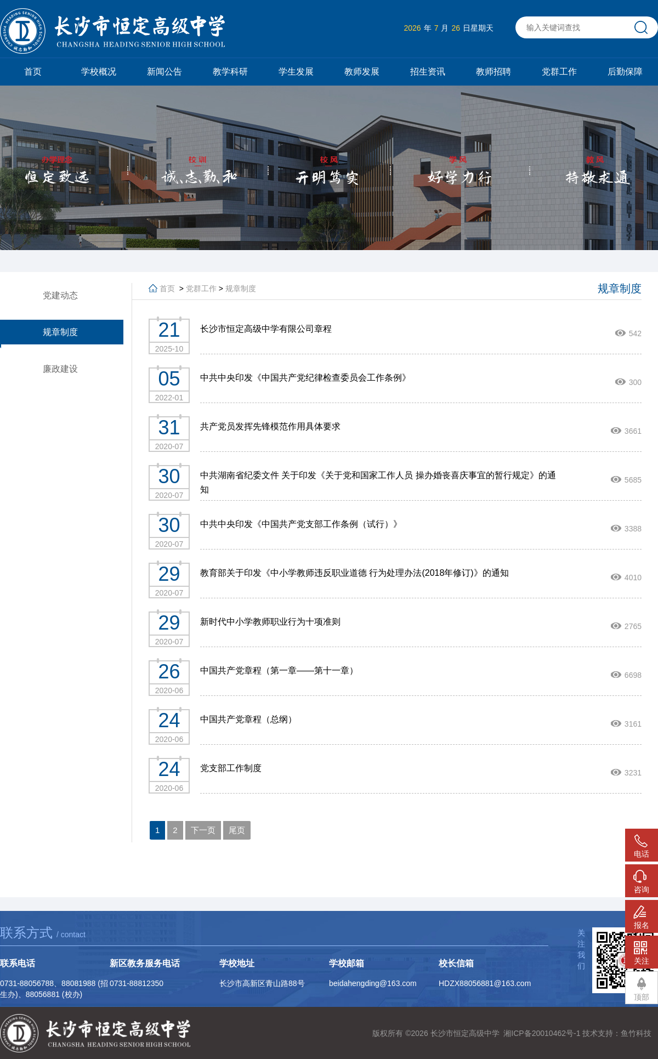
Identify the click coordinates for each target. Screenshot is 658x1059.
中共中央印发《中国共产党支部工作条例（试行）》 (301, 524)
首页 (33, 71)
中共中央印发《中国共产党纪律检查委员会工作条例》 (305, 377)
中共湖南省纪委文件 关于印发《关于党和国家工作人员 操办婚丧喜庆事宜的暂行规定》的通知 (378, 482)
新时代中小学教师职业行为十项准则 (270, 621)
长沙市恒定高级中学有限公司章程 (266, 328)
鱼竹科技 (636, 1033)
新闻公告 (164, 71)
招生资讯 (427, 71)
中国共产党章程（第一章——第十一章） (279, 670)
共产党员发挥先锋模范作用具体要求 (270, 426)
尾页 (237, 830)
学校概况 (98, 71)
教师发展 (361, 71)
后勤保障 (625, 71)
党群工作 (559, 71)
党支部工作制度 (231, 768)
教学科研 (230, 71)
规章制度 (240, 288)
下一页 (203, 830)
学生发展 (296, 71)
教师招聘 (493, 71)
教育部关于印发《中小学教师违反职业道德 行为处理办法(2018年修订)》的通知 (354, 572)
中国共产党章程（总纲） (248, 719)
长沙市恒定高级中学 (465, 1033)
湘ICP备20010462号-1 (541, 1033)
